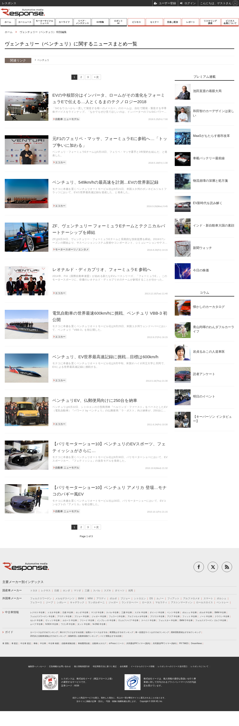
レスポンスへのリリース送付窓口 (172, 666)
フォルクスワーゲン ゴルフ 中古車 (210, 620)
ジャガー (113, 602)
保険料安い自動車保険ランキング (83, 636)
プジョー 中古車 (81, 616)
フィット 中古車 (189, 616)
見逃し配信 (172, 22)
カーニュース (24, 22)
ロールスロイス (204, 602)
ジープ (49, 602)
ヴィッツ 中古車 (52, 620)
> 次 (96, 77)
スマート (208, 598)
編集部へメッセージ (37, 666)
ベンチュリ (43, 60)
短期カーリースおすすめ (97, 632)
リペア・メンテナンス (82, 22)
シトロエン (140, 598)
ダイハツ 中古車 (157, 612)
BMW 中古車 (220, 612)
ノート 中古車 (206, 616)
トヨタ (33, 590)
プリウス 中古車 (157, 616)
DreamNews (196, 643)
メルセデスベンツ (64, 598)
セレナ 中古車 (36, 620)
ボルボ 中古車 (205, 612)
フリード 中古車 (87, 620)
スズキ (107, 590)
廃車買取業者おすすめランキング (186, 632)
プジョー (125, 598)
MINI (90, 598)
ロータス (147, 602)
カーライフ (64, 22)
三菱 (87, 590)
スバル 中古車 (112, 612)
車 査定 (15, 643)
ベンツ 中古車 (173, 612)
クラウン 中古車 (222, 616)
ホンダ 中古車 (82, 612)
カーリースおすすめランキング (44, 632)
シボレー (61, 602)
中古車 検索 (53, 643)
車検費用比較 (84, 643)
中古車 (43, 643)
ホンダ (66, 590)
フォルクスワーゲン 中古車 (42, 616)
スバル (96, 590)
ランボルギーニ (96, 602)
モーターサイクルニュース (44, 22)
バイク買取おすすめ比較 (111, 636)
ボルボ (113, 598)
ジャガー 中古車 (99, 616)
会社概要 (124, 666)
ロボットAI (118, 22)
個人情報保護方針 (82, 666)
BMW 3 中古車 (186, 620)
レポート (190, 22)
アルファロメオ (191, 598)
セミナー (154, 22)
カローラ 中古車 (69, 620)
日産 (56, 590)
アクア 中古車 (173, 616)
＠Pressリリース (116, 643)
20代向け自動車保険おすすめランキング (48, 636)
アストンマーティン (181, 602)
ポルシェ (221, 598)
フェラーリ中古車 (117, 616)
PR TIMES (183, 643)
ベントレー (222, 602)
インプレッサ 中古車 (106, 620)
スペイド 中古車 (148, 620)
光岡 (130, 590)
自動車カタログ (99, 643)
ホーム (8, 22)
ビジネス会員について (230, 22)
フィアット (173, 598)
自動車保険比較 (68, 643)
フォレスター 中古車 (167, 620)
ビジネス (136, 22)
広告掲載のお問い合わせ (60, 666)
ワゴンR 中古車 (68, 624)
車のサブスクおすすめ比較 (72, 632)
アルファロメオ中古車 (137, 616)
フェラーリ (36, 602)
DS (151, 598)
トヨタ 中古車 (53, 612)
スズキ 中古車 (141, 612)
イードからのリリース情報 (143, 666)
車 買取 (5, 643)
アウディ (101, 598)
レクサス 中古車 (37, 612)
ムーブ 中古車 (36, 624)
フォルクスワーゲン (41, 598)
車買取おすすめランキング (121, 632)
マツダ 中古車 (97, 612)
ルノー (160, 598)
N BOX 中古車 (51, 624)
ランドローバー (130, 602)
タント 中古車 (83, 624)
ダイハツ (119, 590)
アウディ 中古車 (64, 616)
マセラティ (161, 602)
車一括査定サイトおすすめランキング (152, 632)
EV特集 (100, 22)
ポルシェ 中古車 (189, 612)
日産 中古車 (67, 612)
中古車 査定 (25, 643)
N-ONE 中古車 (99, 624)
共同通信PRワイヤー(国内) (138, 643)
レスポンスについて (199, 666)
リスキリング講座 (210, 22)
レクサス (46, 590)
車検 (35, 643)
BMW (81, 598)
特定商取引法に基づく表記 (105, 666)
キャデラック (77, 602)
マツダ (77, 590)
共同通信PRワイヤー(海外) (165, 643)
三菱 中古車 (126, 612)
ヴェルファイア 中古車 (128, 620)
